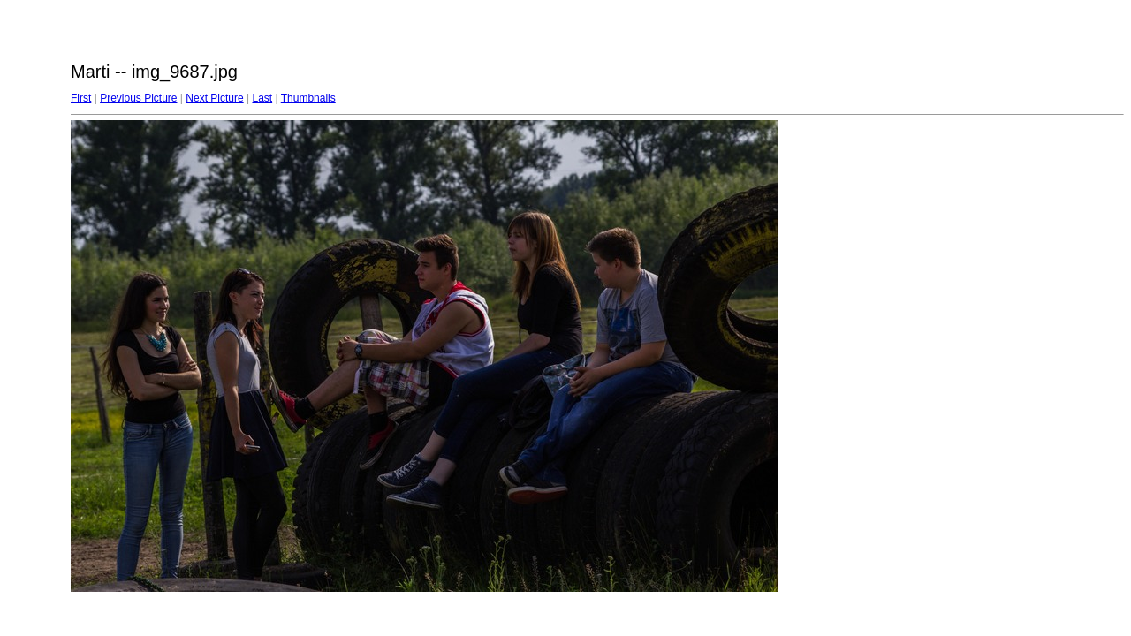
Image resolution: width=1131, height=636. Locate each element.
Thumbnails (308, 98)
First (81, 98)
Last (262, 98)
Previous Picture (138, 98)
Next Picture (214, 98)
